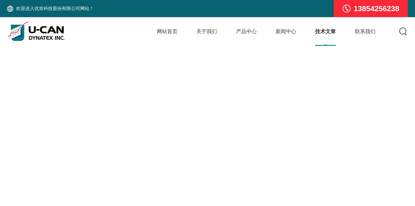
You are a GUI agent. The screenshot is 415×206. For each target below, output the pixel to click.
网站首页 (167, 31)
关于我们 (206, 31)
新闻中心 (286, 31)
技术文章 (325, 31)
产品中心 (246, 31)
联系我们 (365, 31)
